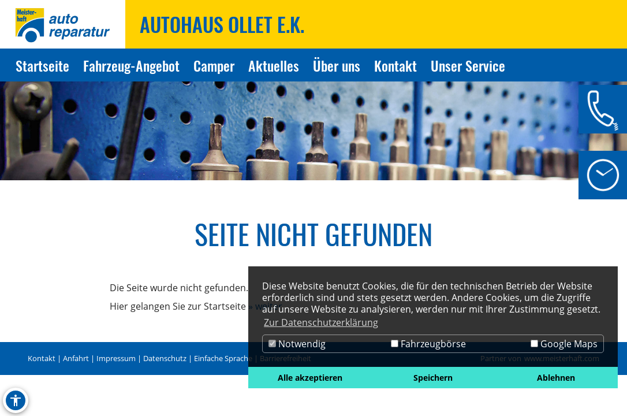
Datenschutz (164, 358)
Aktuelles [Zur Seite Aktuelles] (273, 65)
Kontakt (41, 358)
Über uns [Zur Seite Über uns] (336, 65)
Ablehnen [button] (556, 377)
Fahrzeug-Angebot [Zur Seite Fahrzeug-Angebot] (131, 65)
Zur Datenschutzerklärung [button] (321, 322)
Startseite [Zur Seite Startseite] (42, 65)
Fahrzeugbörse (428, 343)
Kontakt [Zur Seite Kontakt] (395, 65)
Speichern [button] (433, 377)
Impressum (116, 358)
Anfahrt (76, 358)
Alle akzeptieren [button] (310, 377)
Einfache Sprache (223, 358)
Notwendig (297, 343)
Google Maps (564, 343)
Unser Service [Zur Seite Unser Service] (468, 65)
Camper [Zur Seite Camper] (213, 65)
